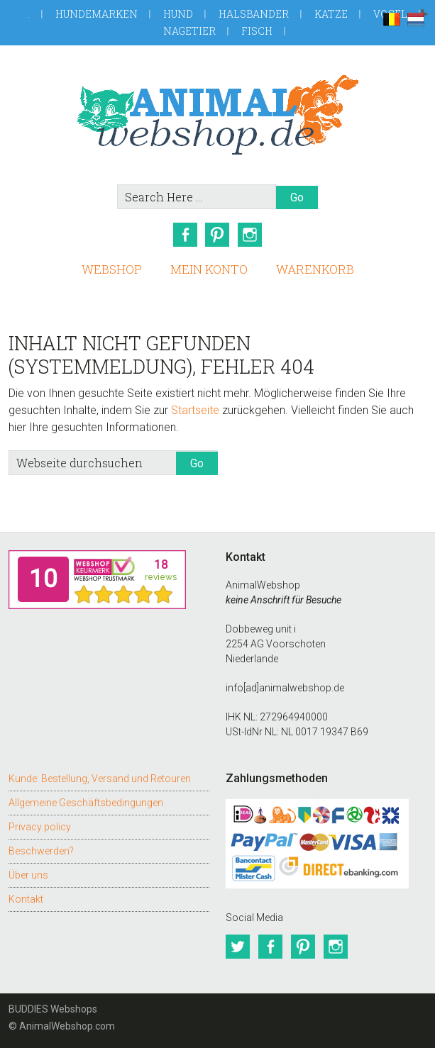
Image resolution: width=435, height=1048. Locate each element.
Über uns (28, 875)
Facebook (185, 235)
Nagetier (189, 31)
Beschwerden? (41, 851)
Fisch (256, 31)
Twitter (238, 947)
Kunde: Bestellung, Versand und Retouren (100, 778)
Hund (178, 14)
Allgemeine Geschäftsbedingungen (86, 802)
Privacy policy (40, 826)
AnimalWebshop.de (217, 114)
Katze (331, 14)
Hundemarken (96, 14)
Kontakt (26, 899)
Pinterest (218, 235)
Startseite (195, 410)
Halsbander (254, 14)
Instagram (250, 235)
